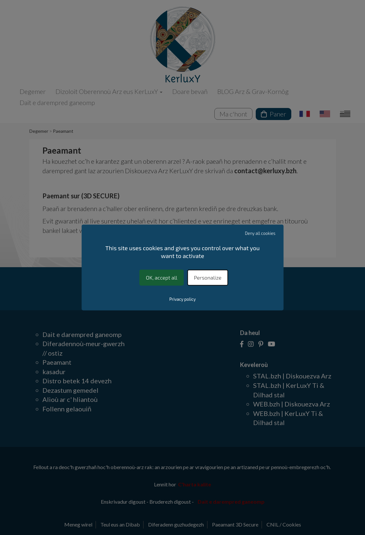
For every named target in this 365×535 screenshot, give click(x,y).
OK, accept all (161, 277)
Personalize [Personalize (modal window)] (207, 277)
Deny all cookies (260, 233)
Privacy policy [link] (182, 299)
